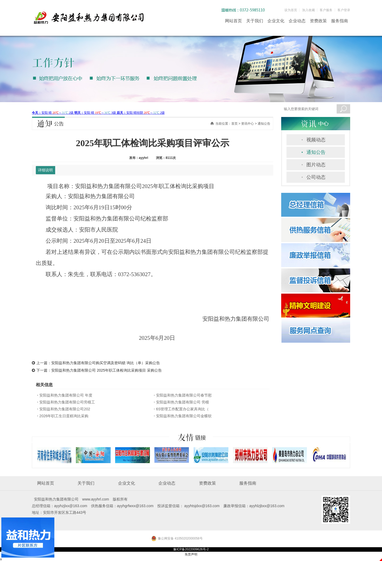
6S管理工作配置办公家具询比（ (182, 409)
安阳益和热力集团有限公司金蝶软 (184, 416)
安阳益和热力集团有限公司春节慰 (184, 395)
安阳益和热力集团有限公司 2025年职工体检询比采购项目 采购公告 (106, 370)
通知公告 (315, 152)
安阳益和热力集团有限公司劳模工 (67, 402)
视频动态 (315, 139)
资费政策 (318, 21)
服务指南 (339, 21)
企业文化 (275, 21)
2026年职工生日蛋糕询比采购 (63, 416)
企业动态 (297, 21)
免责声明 (191, 554)
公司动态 (315, 177)
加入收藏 (308, 10)
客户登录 (343, 10)
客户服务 (326, 10)
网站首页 (233, 21)
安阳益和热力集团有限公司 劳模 (182, 402)
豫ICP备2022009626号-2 (191, 549)
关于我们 (254, 21)
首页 (234, 123)
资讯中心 (247, 123)
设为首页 (290, 10)
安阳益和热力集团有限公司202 (64, 409)
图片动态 (315, 164)
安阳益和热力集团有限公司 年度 (65, 395)
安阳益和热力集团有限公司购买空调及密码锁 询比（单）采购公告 (105, 363)
